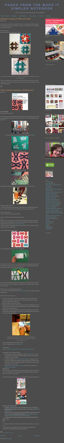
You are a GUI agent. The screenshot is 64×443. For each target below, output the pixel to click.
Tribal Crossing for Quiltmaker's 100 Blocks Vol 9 (17, 90)
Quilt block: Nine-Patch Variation (53, 202)
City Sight (48, 186)
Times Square (48, 223)
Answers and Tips (32, 16)
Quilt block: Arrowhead (50, 193)
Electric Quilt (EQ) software (19, 223)
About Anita (13, 16)
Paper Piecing (48, 190)
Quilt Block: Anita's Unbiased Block (53, 192)
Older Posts (37, 435)
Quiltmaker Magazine (50, 217)
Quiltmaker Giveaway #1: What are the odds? (15, 19)
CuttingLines (48, 187)
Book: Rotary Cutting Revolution (52, 184)
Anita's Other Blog (23, 16)
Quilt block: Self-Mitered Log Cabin (53, 208)
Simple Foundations (23, 290)
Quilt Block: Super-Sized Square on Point (54, 212)
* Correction (48, 181)
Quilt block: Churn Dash (51, 195)
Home (20, 435)
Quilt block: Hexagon (50, 198)
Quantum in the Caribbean (10, 367)
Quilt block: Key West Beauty (52, 199)
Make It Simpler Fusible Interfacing (53, 189)
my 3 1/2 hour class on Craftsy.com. (22, 359)
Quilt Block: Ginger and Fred (52, 196)
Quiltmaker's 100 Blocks (8, 432)
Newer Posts (3, 435)
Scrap (47, 220)
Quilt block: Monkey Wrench (52, 201)
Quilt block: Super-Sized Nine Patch (53, 211)
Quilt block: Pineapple (50, 206)
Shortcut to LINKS (5, 16)
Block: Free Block (49, 183)
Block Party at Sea (31, 354)
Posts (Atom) (9, 438)
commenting (11, 407)
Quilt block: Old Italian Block (52, 205)
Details (5, 119)
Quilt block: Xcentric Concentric (52, 215)
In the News (41, 16)
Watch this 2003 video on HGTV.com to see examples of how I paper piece (18, 349)
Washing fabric (49, 227)
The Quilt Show (49, 221)
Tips (46, 224)
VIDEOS (47, 226)
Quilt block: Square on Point (51, 209)
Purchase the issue (18, 344)
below (30, 407)
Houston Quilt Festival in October (17, 365)
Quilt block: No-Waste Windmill (52, 204)
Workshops (48, 16)
